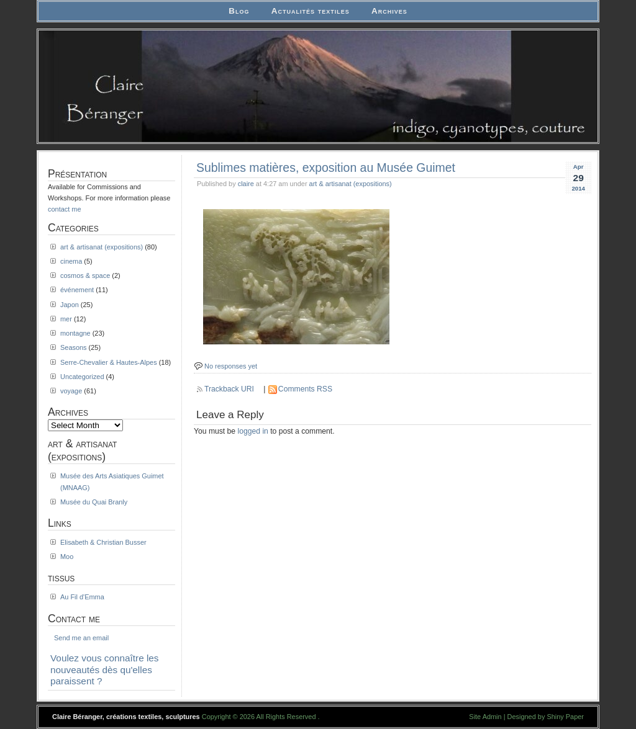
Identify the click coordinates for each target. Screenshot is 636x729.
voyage (71, 391)
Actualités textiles (310, 11)
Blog (239, 11)
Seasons (73, 347)
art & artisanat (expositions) (350, 183)
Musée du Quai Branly (93, 502)
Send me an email (81, 638)
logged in (253, 431)
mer (66, 319)
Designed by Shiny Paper (545, 716)
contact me (64, 209)
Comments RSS (305, 389)
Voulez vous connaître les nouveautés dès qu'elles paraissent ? (104, 669)
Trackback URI (229, 389)
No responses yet (230, 366)
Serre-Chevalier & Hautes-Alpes (108, 362)
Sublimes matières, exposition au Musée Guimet (325, 167)
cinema (71, 261)
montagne (75, 333)
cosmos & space (85, 275)
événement (77, 289)
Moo (66, 556)
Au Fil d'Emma (82, 597)
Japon (69, 304)
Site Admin (485, 716)
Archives (389, 11)
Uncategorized (82, 376)
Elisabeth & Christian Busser (103, 542)
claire (246, 183)
